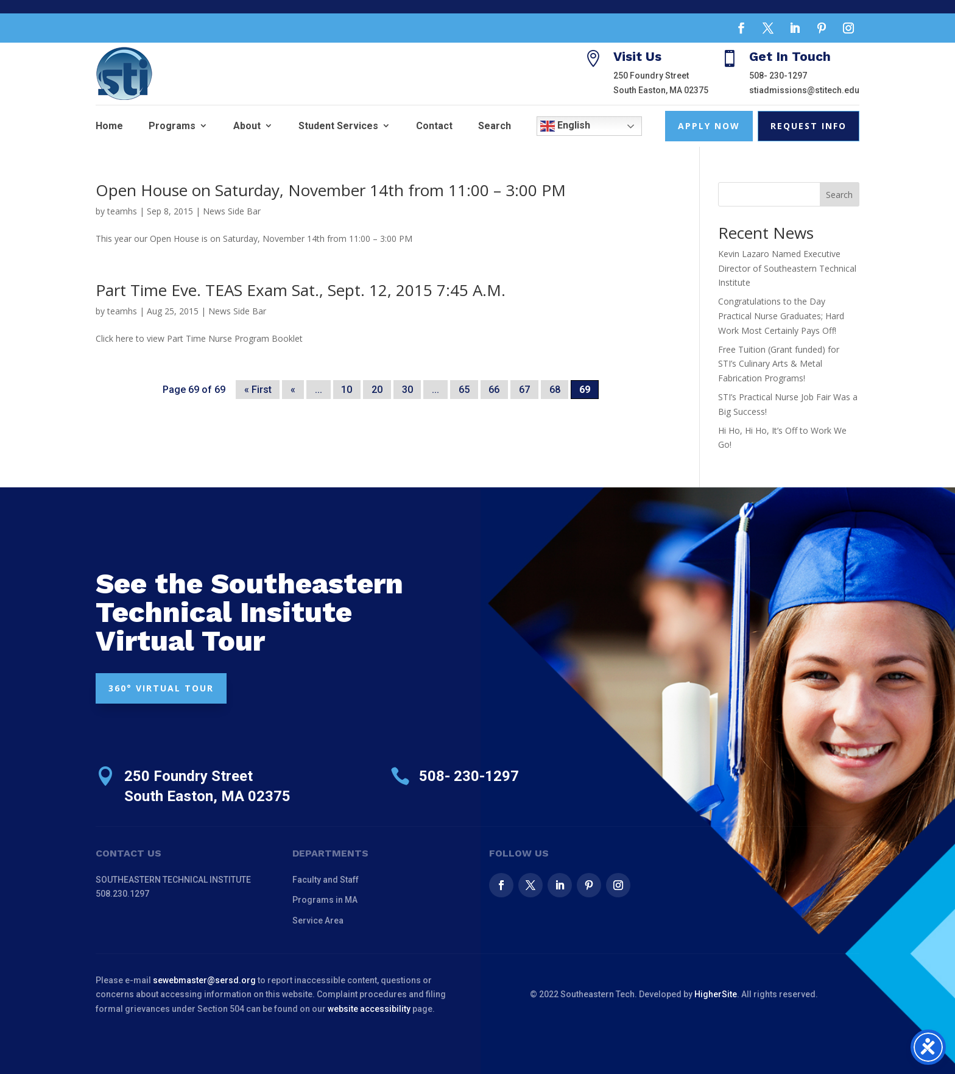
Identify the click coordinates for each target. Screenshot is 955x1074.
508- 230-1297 (778, 75)
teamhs (122, 211)
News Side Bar (232, 211)
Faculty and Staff (325, 880)
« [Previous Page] (293, 389)
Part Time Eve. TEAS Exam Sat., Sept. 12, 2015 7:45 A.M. (301, 290)
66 (493, 389)
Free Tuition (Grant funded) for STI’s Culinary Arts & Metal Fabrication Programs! (778, 364)
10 (346, 389)
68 (554, 389)
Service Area (318, 920)
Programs (172, 126)
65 (464, 389)
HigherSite (715, 994)
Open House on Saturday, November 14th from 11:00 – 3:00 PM (331, 190)
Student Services (338, 126)
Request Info (808, 126)
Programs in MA (325, 900)
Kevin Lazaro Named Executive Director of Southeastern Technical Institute (787, 268)
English (565, 126)
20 (377, 389)
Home (109, 126)
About (247, 126)
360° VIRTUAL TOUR (161, 688)
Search (494, 126)
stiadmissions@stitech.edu (804, 90)
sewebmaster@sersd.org (204, 980)
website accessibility (369, 1009)
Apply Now (709, 126)
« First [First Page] (258, 389)
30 (407, 389)
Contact (434, 126)
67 (524, 389)
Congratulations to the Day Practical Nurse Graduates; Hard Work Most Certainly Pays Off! (781, 315)
